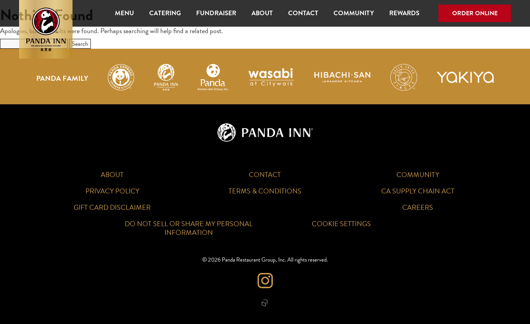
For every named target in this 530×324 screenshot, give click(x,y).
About (262, 13)
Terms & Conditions (265, 191)
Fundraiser (216, 13)
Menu (124, 13)
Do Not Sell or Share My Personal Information (189, 228)
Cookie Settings (341, 224)
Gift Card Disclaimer (112, 207)
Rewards (404, 13)
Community (353, 13)
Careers (417, 207)
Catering (165, 13)
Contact (303, 13)
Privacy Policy (112, 191)
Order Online (475, 13)
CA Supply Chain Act (417, 191)
